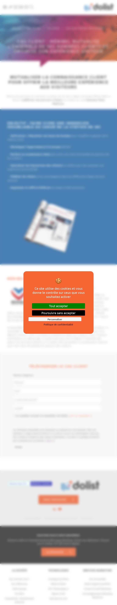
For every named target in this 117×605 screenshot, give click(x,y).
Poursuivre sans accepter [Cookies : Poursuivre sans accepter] (58, 313)
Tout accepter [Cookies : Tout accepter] (58, 306)
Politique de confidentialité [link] (58, 324)
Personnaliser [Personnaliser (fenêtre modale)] (55, 319)
